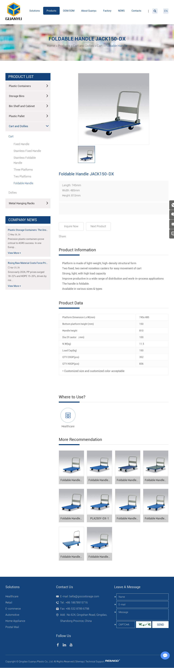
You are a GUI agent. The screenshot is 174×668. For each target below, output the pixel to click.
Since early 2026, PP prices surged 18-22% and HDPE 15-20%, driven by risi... (27, 276)
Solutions (34, 10)
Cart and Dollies (83, 45)
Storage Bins (29, 95)
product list (21, 76)
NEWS (121, 10)
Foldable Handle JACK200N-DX (128, 480)
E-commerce (13, 608)
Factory (107, 10)
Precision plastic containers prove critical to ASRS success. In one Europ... (26, 242)
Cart (100, 45)
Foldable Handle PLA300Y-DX (100, 480)
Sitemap (79, 661)
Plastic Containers (29, 85)
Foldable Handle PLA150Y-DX (72, 518)
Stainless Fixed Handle (27, 150)
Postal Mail (12, 627)
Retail (8, 602)
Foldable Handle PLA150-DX (128, 518)
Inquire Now (71, 226)
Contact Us (64, 587)
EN (166, 11)
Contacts (136, 10)
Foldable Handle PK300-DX (72, 556)
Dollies (12, 192)
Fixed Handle (21, 144)
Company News (22, 220)
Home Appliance (15, 621)
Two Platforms (22, 176)
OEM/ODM (68, 10)
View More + (14, 252)
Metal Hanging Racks (29, 202)
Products (51, 10)
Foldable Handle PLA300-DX (72, 480)
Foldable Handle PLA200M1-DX (100, 556)
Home (51, 45)
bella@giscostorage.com (84, 596)
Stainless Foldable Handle (25, 160)
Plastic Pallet (29, 115)
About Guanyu (88, 10)
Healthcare (68, 426)
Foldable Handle (116, 45)
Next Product (98, 226)
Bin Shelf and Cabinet (29, 105)
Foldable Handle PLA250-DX (156, 518)
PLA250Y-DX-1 (99, 518)
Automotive (12, 615)
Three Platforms (23, 169)
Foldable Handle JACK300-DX (156, 480)
